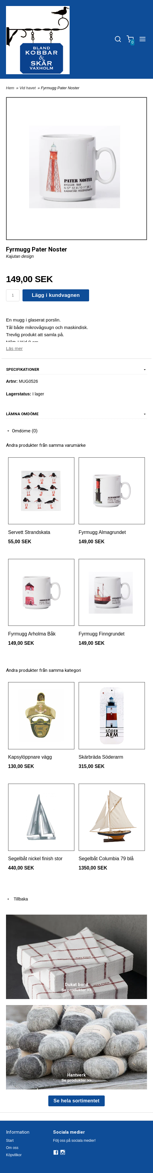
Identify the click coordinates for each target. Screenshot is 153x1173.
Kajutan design (20, 256)
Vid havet (28, 88)
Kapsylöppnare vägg (30, 757)
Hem (10, 88)
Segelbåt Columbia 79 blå (106, 858)
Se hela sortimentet (76, 1100)
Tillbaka (17, 899)
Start (10, 1140)
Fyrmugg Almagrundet (102, 532)
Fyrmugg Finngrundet (101, 633)
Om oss (12, 1148)
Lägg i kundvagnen (56, 295)
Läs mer (14, 348)
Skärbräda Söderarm (101, 757)
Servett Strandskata (29, 532)
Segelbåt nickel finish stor (35, 858)
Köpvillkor (14, 1155)
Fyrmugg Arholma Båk (32, 633)
